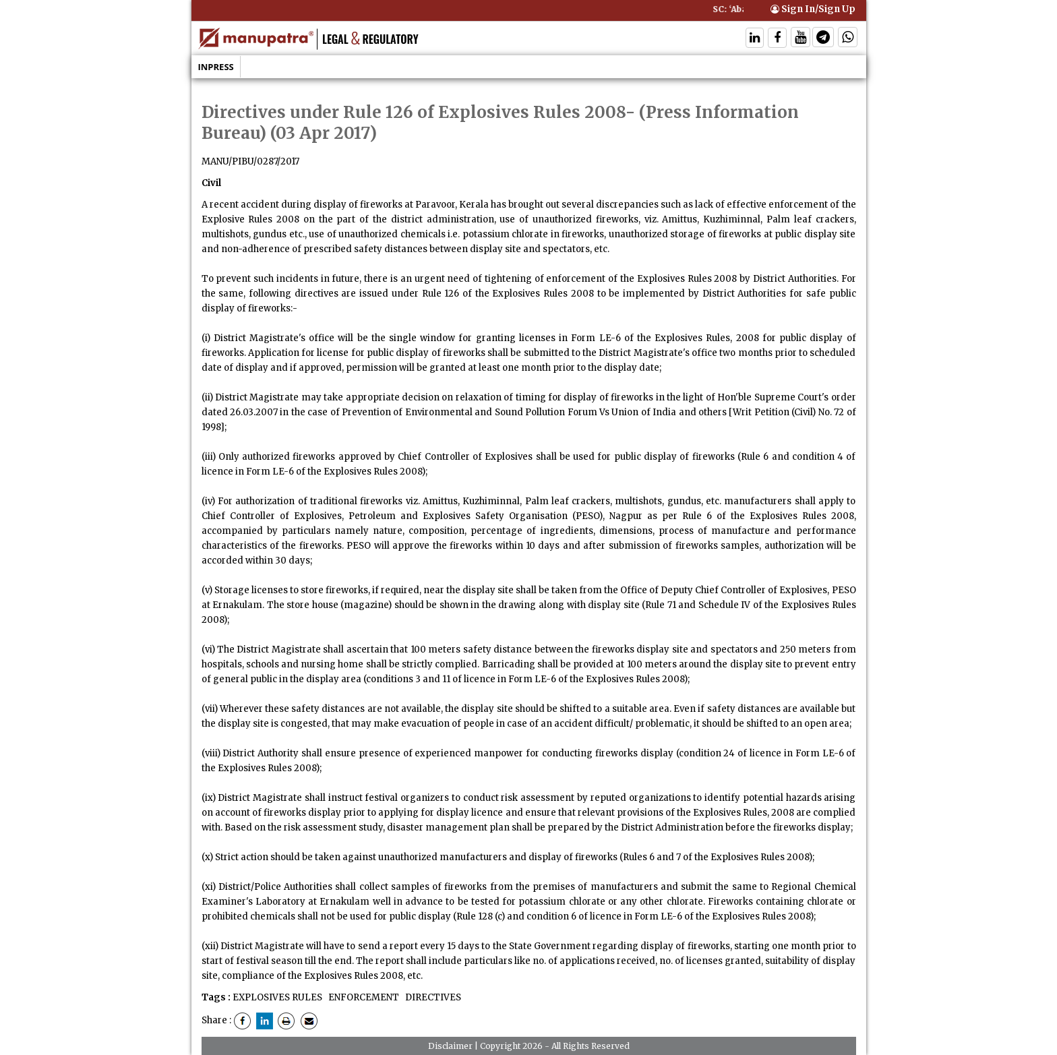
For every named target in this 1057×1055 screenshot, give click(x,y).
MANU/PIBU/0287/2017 (250, 161)
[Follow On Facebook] (777, 39)
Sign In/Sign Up (813, 9)
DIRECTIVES (432, 997)
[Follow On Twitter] (800, 39)
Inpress (216, 67)
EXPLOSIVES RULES (277, 997)
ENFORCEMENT (362, 997)
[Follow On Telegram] (823, 39)
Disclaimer (450, 1046)
